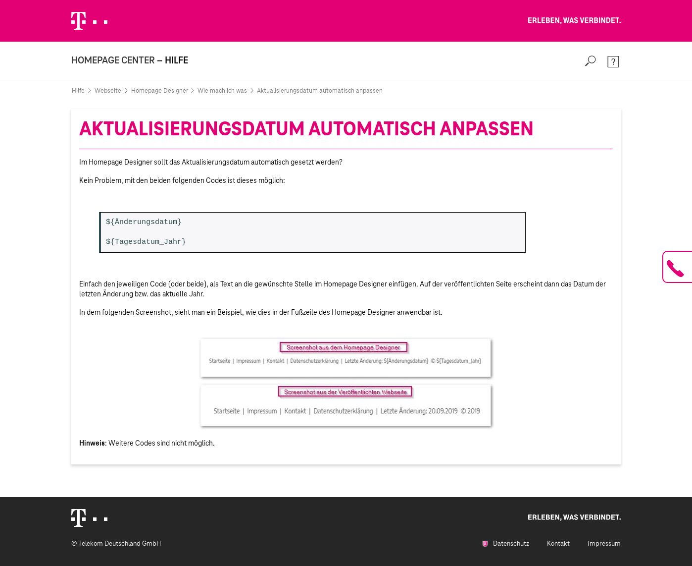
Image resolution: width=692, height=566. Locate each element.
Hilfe (78, 91)
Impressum (604, 543)
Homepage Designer (159, 91)
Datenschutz (505, 543)
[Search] (590, 61)
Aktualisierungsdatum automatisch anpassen (320, 91)
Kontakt (558, 543)
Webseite (108, 91)
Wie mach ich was (222, 91)
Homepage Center (113, 60)
